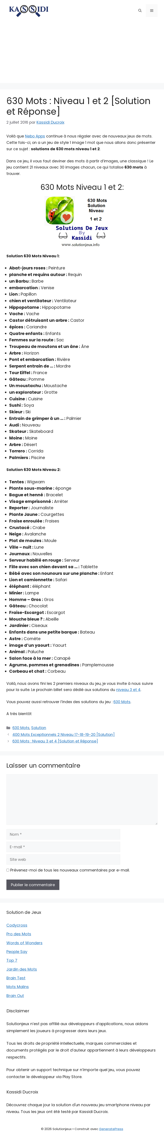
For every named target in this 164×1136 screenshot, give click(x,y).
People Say (16, 951)
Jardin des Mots (21, 969)
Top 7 (11, 960)
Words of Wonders (24, 943)
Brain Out (15, 995)
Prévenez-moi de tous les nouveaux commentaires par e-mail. (70, 870)
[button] (140, 10)
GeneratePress (111, 1129)
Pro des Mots (18, 934)
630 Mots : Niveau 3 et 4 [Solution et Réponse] (55, 741)
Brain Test (15, 978)
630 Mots (121, 701)
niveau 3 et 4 (128, 689)
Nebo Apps (35, 136)
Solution (38, 727)
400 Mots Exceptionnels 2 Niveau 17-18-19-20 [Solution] (63, 734)
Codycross (16, 925)
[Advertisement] (82, 53)
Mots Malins (17, 986)
